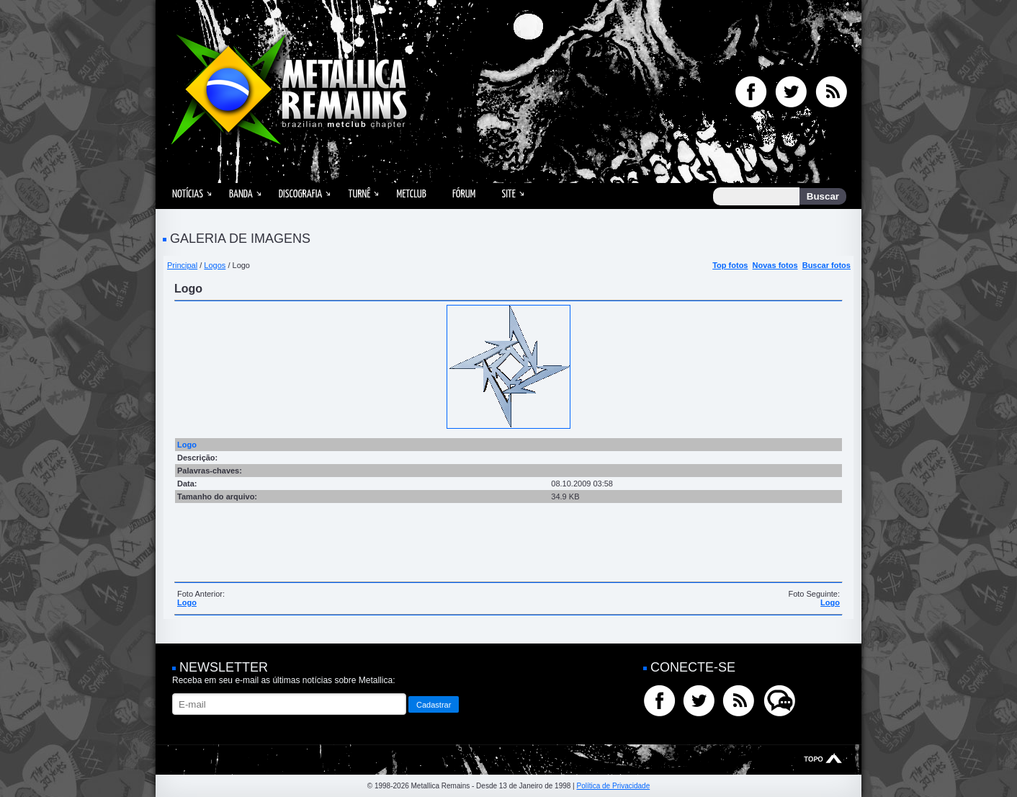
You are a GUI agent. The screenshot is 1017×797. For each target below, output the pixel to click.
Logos (214, 265)
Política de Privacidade (613, 786)
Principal (182, 265)
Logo (187, 602)
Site (508, 194)
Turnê (359, 194)
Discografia (301, 194)
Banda (241, 194)
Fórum (463, 194)
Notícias (187, 194)
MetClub (411, 194)
